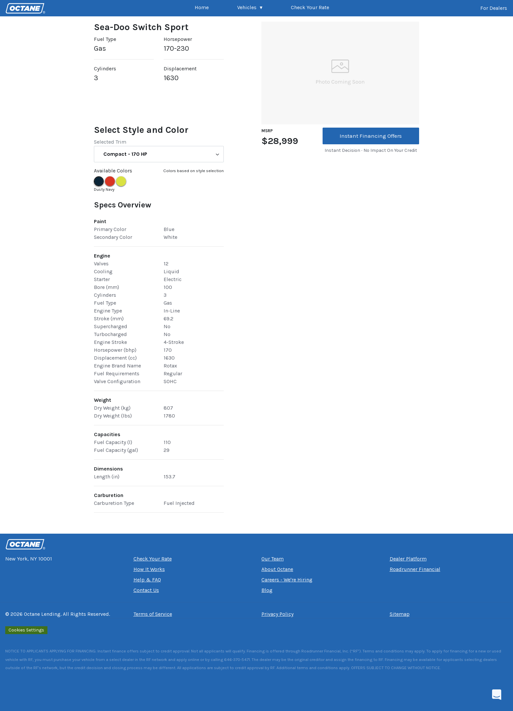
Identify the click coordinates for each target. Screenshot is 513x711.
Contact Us (146, 590)
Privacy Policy (277, 614)
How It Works (149, 569)
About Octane (277, 569)
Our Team (272, 559)
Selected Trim (110, 142)
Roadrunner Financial (415, 569)
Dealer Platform (408, 559)
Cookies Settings (26, 630)
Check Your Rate (310, 7)
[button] (250, 8)
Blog (267, 590)
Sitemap (400, 614)
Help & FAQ (147, 580)
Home (202, 7)
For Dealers (493, 8)
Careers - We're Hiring (286, 580)
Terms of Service (152, 614)
